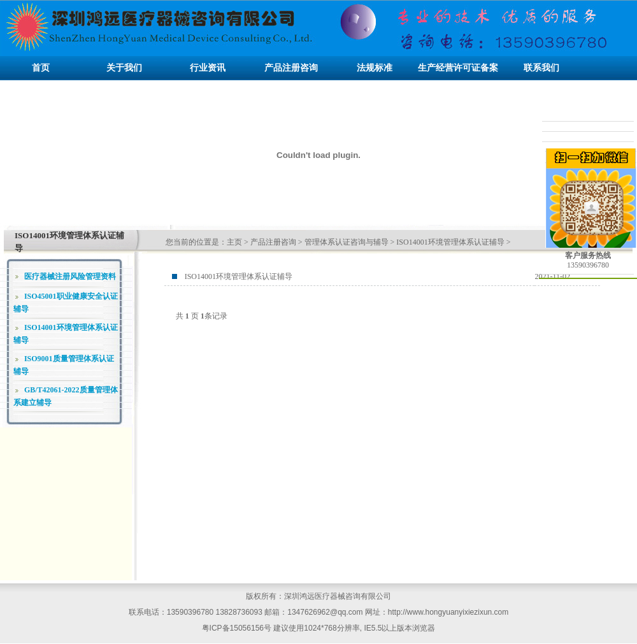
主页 (234, 242)
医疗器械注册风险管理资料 (70, 276)
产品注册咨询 (273, 242)
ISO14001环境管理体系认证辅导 (450, 242)
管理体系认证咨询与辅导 (346, 242)
